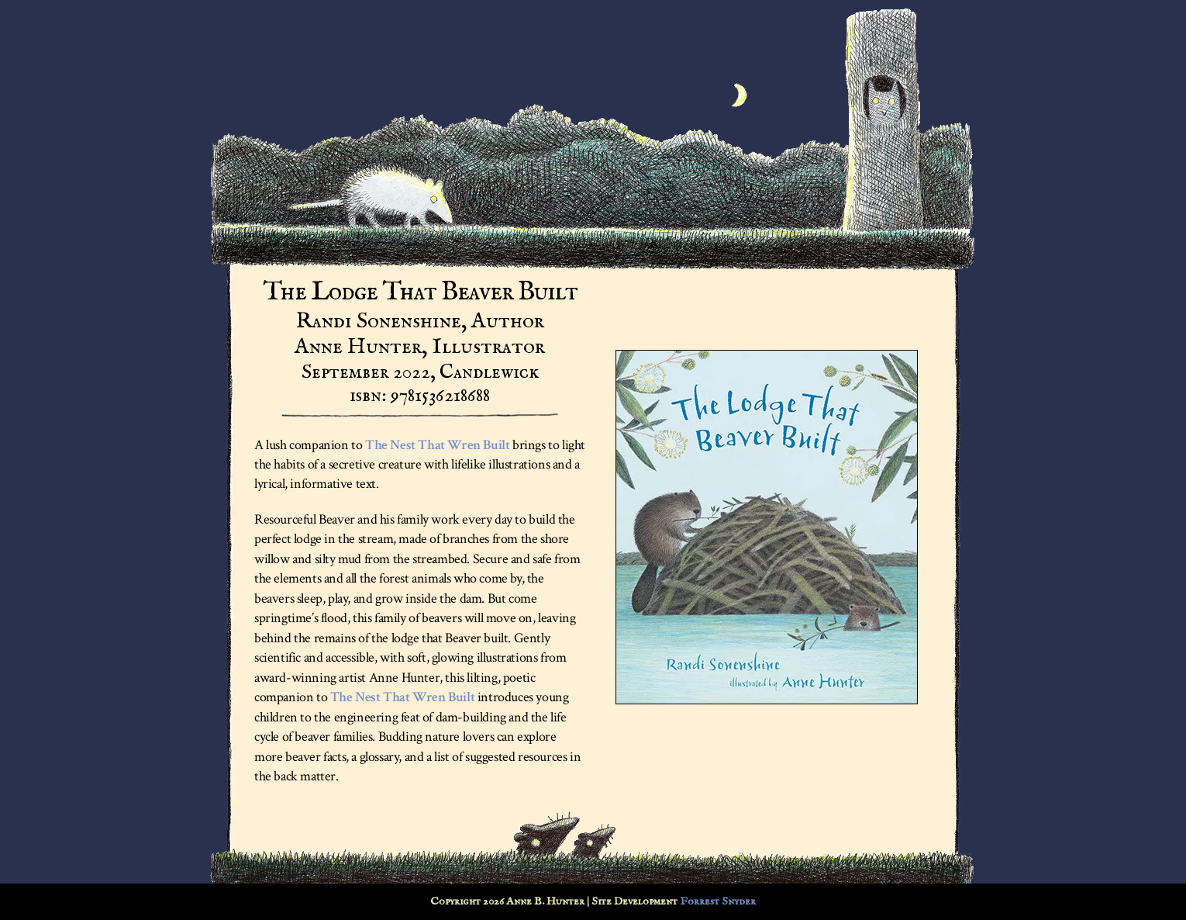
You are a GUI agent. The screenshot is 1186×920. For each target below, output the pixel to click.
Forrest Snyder (718, 901)
